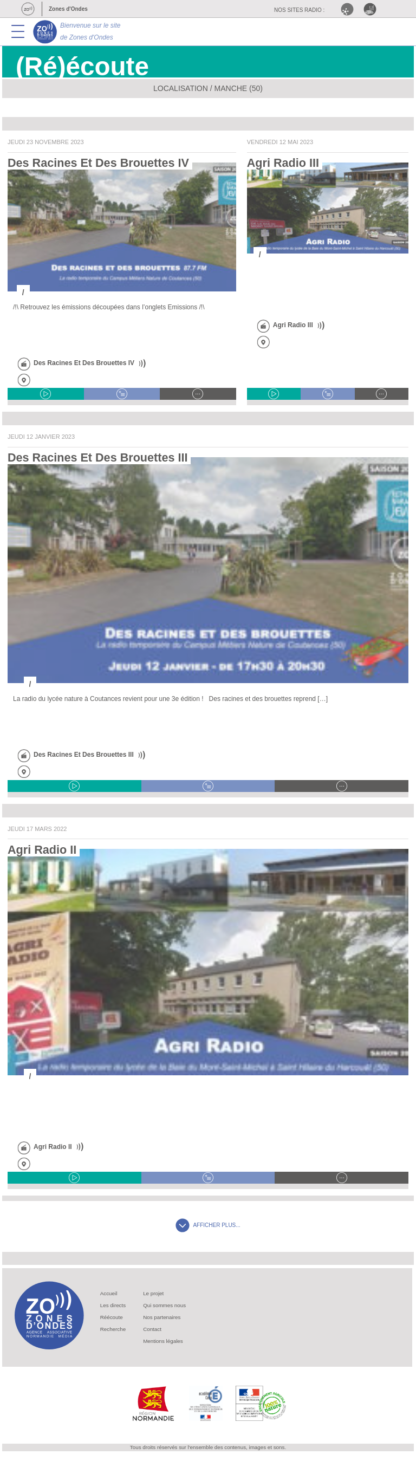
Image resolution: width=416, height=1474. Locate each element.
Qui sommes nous (164, 1305)
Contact (152, 1329)
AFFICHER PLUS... (208, 1225)
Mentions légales (163, 1341)
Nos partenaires (161, 1317)
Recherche (113, 1329)
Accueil (109, 1293)
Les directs (113, 1305)
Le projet (153, 1293)
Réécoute (111, 1317)
